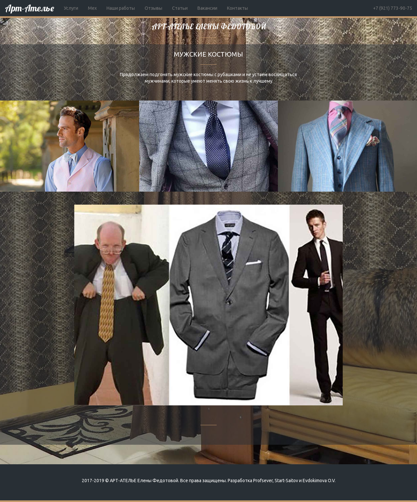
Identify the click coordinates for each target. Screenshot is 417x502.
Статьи (180, 8)
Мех (92, 8)
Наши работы (121, 8)
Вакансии (207, 8)
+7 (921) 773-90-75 (392, 8)
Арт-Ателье (29, 8)
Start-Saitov (286, 480)
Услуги (71, 8)
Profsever (263, 480)
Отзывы (153, 8)
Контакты (237, 8)
